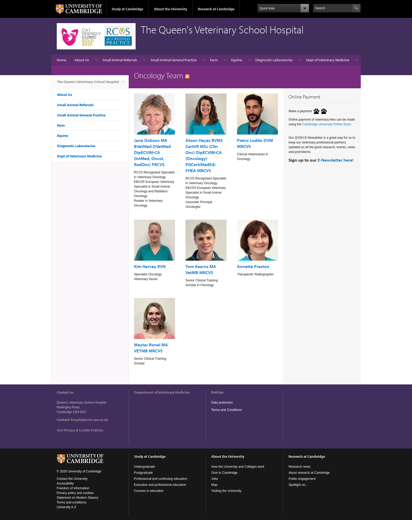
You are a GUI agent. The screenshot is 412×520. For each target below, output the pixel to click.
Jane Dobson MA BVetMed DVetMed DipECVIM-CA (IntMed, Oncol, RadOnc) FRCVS (152, 152)
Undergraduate (144, 466)
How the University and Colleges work (237, 466)
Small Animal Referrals (119, 60)
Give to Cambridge (224, 473)
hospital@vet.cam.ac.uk (89, 419)
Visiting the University (226, 491)
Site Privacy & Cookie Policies (80, 430)
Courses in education (149, 491)
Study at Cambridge (127, 9)
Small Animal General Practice (174, 60)
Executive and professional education (160, 485)
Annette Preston (253, 266)
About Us (81, 60)
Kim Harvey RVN (150, 266)
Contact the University (72, 479)
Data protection (222, 402)
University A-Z (66, 507)
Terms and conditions (71, 502)
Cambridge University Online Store (326, 124)
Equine (236, 60)
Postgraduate (143, 473)
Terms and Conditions (226, 410)
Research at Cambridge (216, 9)
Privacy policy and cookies (75, 493)
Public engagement (302, 479)
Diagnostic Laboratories (274, 60)
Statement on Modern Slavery (78, 498)
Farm (214, 60)
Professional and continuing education (160, 479)
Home (61, 60)
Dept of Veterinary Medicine (327, 60)
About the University (170, 9)
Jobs (214, 479)
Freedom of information (73, 488)
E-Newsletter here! (335, 160)
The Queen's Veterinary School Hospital (88, 83)
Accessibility (65, 483)
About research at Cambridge (309, 473)
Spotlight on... (298, 485)
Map (214, 485)
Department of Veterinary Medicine (162, 392)
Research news (299, 466)
